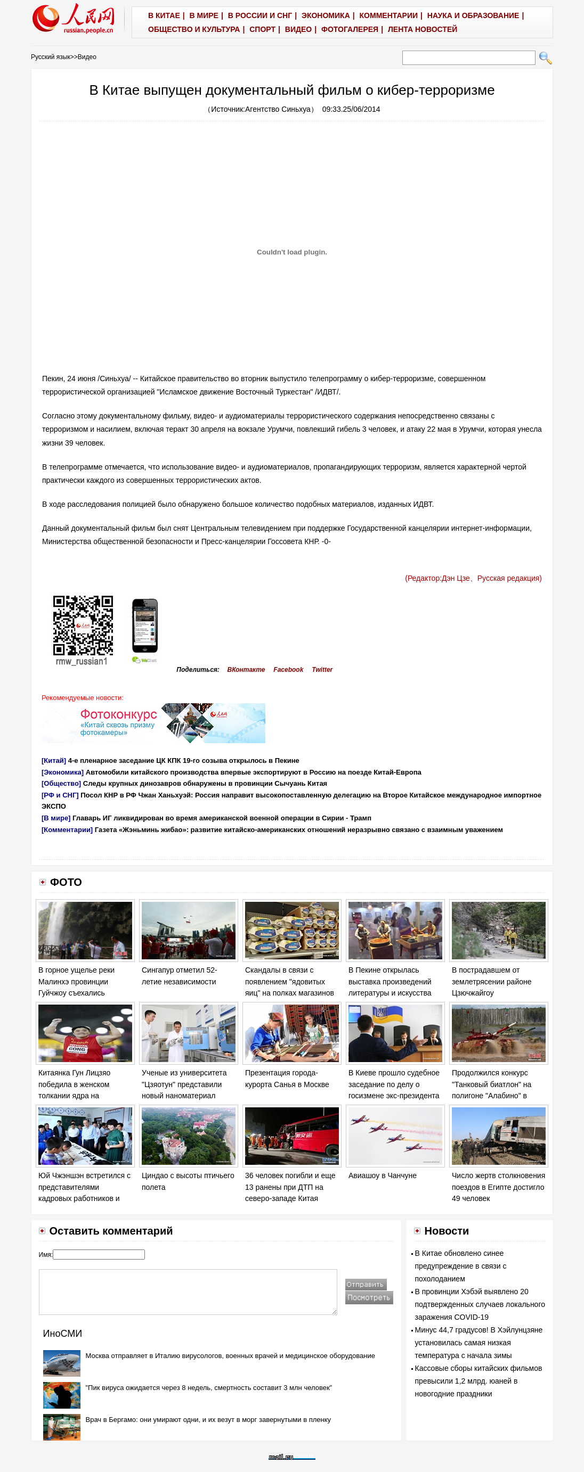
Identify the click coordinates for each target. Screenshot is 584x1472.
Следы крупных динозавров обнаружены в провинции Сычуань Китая (205, 783)
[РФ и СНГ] (60, 795)
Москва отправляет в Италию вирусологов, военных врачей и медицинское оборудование (231, 1356)
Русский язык (50, 57)
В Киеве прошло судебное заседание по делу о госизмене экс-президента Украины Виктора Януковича (394, 1095)
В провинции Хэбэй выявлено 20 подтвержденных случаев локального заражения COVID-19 (480, 1304)
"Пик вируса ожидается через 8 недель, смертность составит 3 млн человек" (209, 1388)
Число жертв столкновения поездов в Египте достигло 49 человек (498, 1187)
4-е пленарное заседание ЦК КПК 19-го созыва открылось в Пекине (183, 760)
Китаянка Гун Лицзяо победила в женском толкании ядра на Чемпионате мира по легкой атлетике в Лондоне (85, 1095)
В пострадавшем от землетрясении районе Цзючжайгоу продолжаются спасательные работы (492, 993)
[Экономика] (63, 772)
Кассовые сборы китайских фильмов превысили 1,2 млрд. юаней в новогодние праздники (478, 1381)
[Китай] (54, 760)
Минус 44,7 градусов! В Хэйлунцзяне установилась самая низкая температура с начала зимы (479, 1343)
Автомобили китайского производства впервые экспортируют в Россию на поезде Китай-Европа (253, 772)
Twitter (322, 669)
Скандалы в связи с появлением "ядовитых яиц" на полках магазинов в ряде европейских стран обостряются (290, 993)
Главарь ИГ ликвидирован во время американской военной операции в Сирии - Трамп (221, 818)
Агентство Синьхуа (278, 109)
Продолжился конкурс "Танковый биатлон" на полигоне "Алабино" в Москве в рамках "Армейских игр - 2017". (492, 1095)
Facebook (288, 669)
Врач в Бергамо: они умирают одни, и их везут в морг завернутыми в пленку (208, 1420)
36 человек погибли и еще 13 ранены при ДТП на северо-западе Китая (290, 1187)
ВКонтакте (246, 669)
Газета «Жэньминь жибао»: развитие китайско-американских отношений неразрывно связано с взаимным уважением (299, 830)
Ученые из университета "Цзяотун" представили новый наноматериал (184, 1084)
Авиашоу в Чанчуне (382, 1175)
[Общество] (61, 783)
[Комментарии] (67, 830)
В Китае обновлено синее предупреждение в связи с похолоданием (461, 1266)
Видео (87, 57)
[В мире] (56, 818)
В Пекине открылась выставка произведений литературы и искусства (390, 981)
